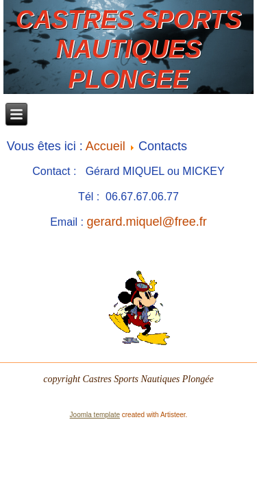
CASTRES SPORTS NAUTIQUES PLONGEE (128, 49)
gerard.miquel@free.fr (147, 221)
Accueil (105, 146)
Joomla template (95, 415)
